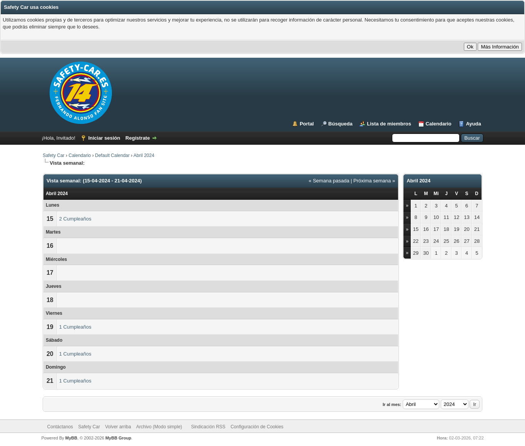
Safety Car (54, 155)
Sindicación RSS (208, 426)
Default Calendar (112, 155)
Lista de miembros (389, 124)
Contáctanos (60, 426)
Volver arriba (118, 426)
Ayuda (473, 124)
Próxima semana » (374, 181)
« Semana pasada (329, 181)
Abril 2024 (143, 155)
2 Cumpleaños (75, 219)
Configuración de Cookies (256, 426)
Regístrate (137, 138)
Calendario (439, 124)
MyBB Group (118, 438)
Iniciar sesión (104, 138)
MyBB (71, 438)
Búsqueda (340, 124)
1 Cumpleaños (75, 327)
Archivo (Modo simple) (159, 426)
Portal (307, 124)
